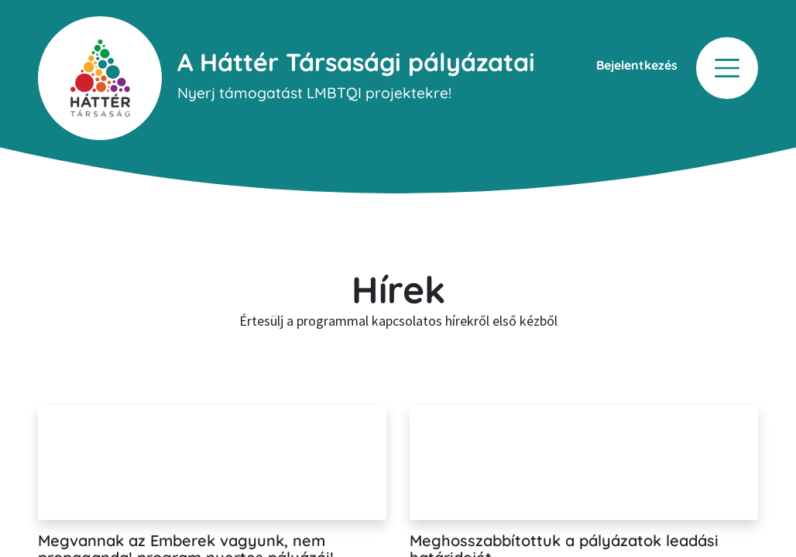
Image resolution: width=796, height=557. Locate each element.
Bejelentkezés (637, 65)
